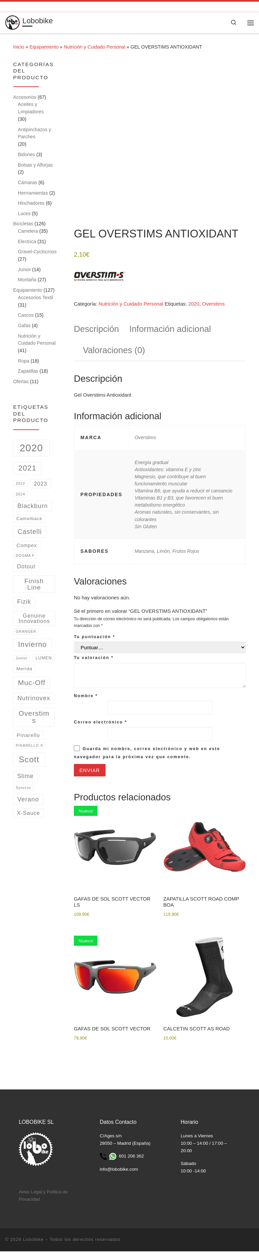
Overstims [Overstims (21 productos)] (34, 717)
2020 (193, 304)
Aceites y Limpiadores (31, 108)
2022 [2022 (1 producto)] (20, 484)
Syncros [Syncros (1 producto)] (23, 788)
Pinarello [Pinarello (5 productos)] (28, 735)
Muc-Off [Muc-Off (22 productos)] (31, 683)
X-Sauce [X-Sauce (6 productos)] (28, 813)
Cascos (26, 315)
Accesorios (24, 97)
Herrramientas (33, 193)
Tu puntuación (94, 637)
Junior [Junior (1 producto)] (22, 659)
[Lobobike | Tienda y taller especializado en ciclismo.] (13, 22)
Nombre (86, 696)
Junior (24, 270)
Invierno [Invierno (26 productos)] (32, 645)
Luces (24, 214)
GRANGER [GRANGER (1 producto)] (26, 632)
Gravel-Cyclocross (37, 252)
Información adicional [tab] (170, 329)
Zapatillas (28, 371)
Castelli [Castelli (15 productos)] (30, 532)
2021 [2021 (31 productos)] (27, 468)
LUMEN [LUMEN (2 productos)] (43, 658)
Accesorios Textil (35, 298)
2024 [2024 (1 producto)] (20, 495)
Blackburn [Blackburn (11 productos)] (32, 506)
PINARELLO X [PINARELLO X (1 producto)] (29, 746)
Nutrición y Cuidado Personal (94, 47)
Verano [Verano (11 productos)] (28, 799)
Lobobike (33, 1240)
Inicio (18, 47)
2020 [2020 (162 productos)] (31, 448)
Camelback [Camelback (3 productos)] (29, 519)
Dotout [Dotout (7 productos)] (26, 567)
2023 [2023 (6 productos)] (40, 484)
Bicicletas (23, 224)
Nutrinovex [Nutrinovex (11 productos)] (33, 698)
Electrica (27, 242)
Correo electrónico (100, 722)
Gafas (24, 326)
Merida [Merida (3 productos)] (24, 669)
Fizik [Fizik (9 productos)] (24, 602)
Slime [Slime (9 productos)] (25, 776)
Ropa (23, 361)
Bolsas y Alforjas (35, 165)
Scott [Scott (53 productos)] (29, 759)
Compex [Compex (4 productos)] (27, 546)
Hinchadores (31, 203)
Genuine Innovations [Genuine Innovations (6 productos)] (34, 618)
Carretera (28, 231)
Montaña (27, 280)
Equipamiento (44, 47)
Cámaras (27, 183)
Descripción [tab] (96, 329)
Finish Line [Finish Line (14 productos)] (34, 584)
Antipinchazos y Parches (34, 133)
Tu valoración (93, 658)
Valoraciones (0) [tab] (114, 350)
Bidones (26, 155)
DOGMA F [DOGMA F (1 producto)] (25, 556)
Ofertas (21, 382)
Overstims (213, 304)
